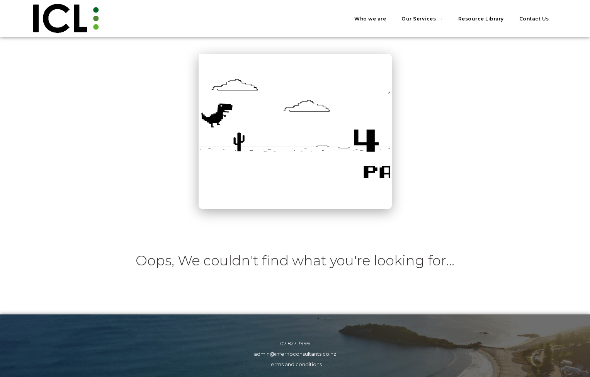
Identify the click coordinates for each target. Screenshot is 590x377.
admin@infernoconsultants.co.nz (295, 354)
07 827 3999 (295, 343)
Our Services (421, 19)
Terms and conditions (295, 364)
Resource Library (481, 19)
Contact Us (534, 19)
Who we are (370, 19)
